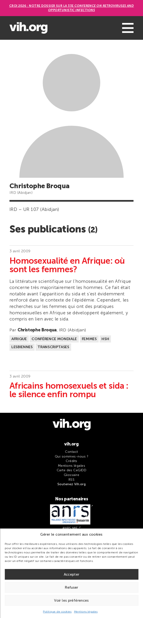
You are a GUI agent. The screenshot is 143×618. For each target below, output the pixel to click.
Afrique (19, 339)
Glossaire (71, 475)
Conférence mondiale (54, 339)
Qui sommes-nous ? (71, 456)
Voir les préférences (71, 600)
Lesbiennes (22, 347)
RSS (71, 480)
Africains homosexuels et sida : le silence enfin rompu (69, 390)
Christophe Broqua (37, 330)
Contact (71, 452)
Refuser (71, 587)
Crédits (71, 461)
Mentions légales (86, 611)
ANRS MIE (70, 528)
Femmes (89, 339)
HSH (105, 339)
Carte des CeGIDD (72, 470)
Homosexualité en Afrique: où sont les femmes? (67, 265)
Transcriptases (53, 347)
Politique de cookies (57, 611)
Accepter (71, 574)
